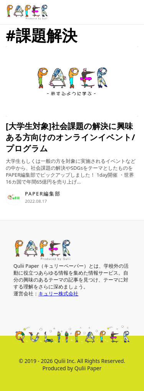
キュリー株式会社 (58, 293)
